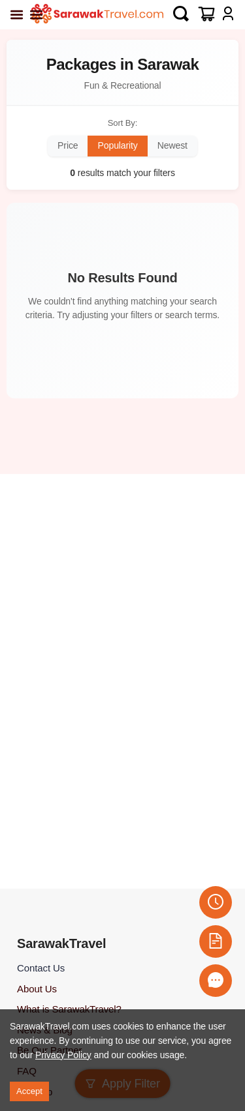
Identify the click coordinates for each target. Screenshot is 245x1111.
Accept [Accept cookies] (29, 1091)
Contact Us (41, 967)
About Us (37, 988)
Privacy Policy (63, 1055)
